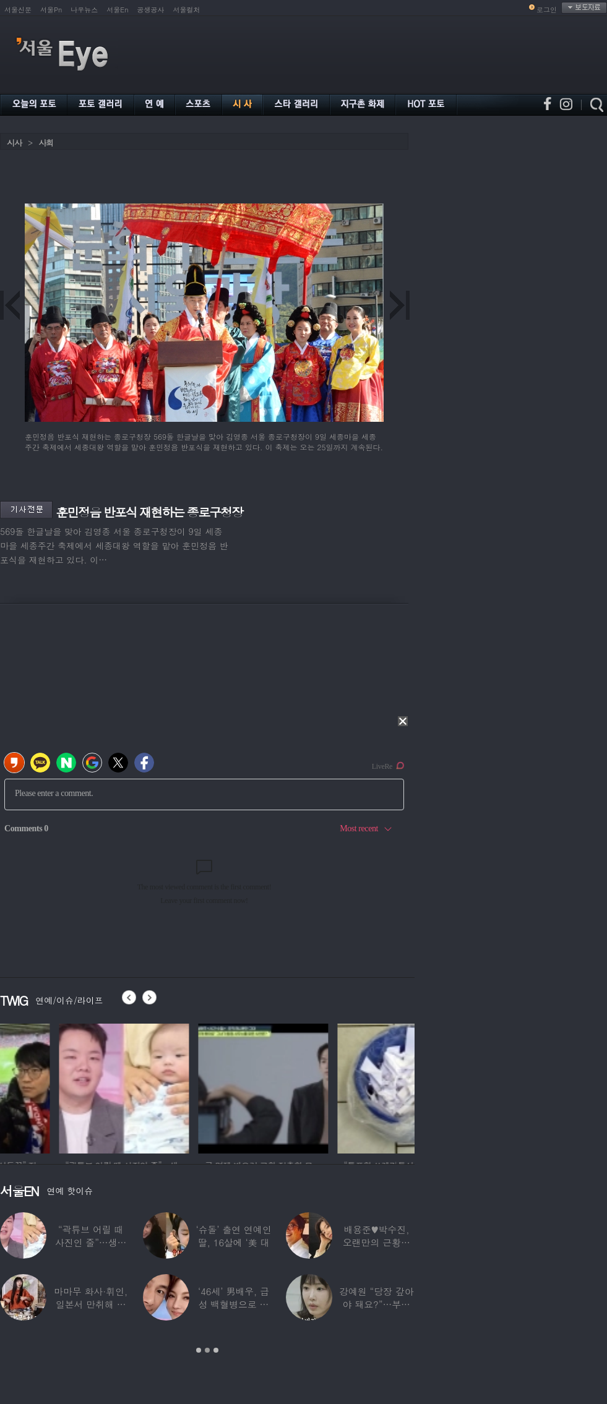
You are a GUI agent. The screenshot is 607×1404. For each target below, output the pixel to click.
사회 (45, 142)
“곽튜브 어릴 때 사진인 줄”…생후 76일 (91, 1242)
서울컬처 (186, 9)
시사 (14, 142)
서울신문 (18, 9)
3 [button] (215, 1350)
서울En (117, 9)
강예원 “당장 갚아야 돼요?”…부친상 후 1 (376, 1304)
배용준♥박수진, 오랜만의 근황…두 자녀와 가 (376, 1242)
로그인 (546, 9)
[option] (65, 1086)
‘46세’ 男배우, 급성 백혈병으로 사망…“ (233, 1304)
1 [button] (198, 1350)
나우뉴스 (84, 9)
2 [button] (207, 1350)
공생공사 (151, 9)
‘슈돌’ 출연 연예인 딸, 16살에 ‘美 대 (233, 1236)
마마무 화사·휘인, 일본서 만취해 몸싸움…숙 (90, 1304)
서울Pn (51, 9)
